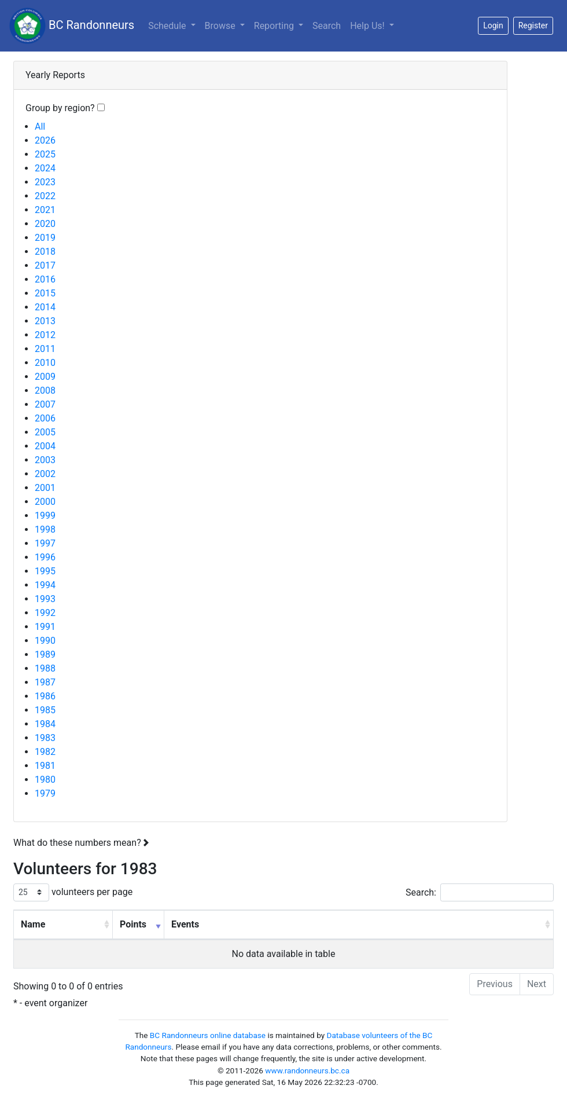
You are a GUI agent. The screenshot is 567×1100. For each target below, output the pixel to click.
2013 (45, 321)
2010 (45, 362)
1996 (45, 557)
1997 (45, 543)
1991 (45, 626)
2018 (45, 251)
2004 (45, 446)
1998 (45, 529)
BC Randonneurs (71, 26)
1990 (45, 640)
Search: (480, 892)
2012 (45, 334)
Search (326, 25)
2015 (45, 293)
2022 (45, 195)
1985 (45, 710)
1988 (45, 668)
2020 (45, 223)
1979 (45, 793)
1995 (45, 571)
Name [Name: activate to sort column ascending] (33, 924)
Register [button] (533, 25)
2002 (45, 473)
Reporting (281, 25)
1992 (45, 612)
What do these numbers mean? (81, 842)
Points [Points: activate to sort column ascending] (133, 924)
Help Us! (368, 25)
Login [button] (493, 25)
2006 (45, 418)
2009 (45, 376)
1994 (45, 585)
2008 (45, 390)
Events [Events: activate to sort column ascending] (185, 924)
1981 (45, 765)
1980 (45, 779)
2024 (45, 168)
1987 (45, 682)
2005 (45, 432)
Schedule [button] (168, 25)
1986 (45, 696)
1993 (45, 598)
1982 (45, 751)
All (40, 126)
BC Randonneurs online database (208, 1035)
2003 (45, 459)
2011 (45, 348)
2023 (45, 182)
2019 (45, 237)
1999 (45, 515)
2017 (45, 265)
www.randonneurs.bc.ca (307, 1070)
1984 (45, 723)
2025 (45, 154)
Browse (221, 25)
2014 (45, 307)
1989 (45, 654)
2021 (45, 209)
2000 (45, 501)
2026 (45, 140)
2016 (45, 279)
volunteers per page (72, 892)
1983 (45, 737)
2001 (45, 487)
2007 (45, 404)
